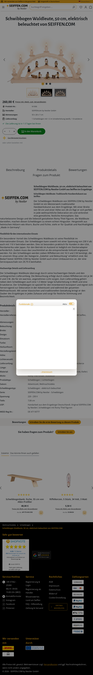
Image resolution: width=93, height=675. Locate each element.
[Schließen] (74, 309)
